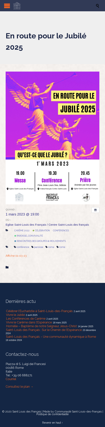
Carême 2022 (21, 230)
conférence (21, 247)
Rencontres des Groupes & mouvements (40, 241)
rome (61, 247)
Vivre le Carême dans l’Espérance (29, 322)
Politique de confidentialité (52, 414)
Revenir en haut (51, 422)
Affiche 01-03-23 (16, 255)
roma (49, 247)
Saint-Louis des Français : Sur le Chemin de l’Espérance (44, 330)
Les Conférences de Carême (25, 318)
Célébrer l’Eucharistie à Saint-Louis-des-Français (39, 311)
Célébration (41, 230)
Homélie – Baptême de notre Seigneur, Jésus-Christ (41, 326)
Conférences (61, 230)
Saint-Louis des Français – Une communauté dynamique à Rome (51, 336)
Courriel (11, 379)
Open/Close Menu (7, 5)
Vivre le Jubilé (15, 315)
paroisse (37, 247)
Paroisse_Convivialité (28, 235)
